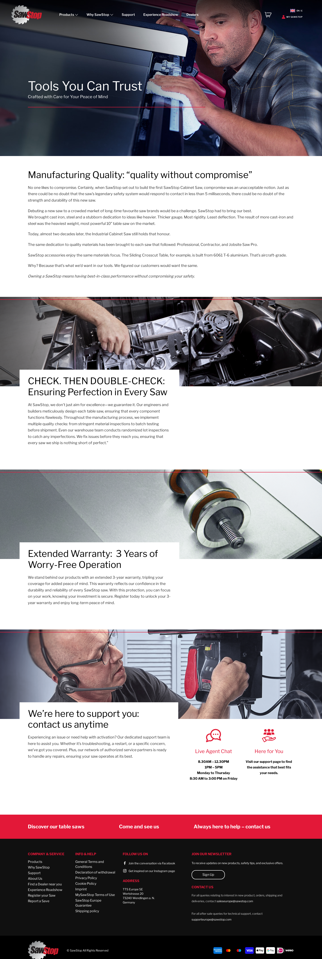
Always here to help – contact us (232, 827)
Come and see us (139, 827)
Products (35, 862)
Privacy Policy (86, 878)
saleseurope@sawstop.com (235, 901)
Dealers (192, 15)
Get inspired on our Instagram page (152, 871)
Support (128, 15)
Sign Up (208, 875)
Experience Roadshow (160, 15)
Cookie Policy (85, 884)
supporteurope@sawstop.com (212, 919)
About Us (35, 879)
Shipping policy (87, 911)
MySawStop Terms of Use (95, 895)
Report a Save (38, 901)
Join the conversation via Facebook (152, 863)
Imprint (81, 889)
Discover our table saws (56, 827)
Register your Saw (42, 895)
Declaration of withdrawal (95, 872)
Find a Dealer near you (45, 884)
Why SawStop (39, 867)
